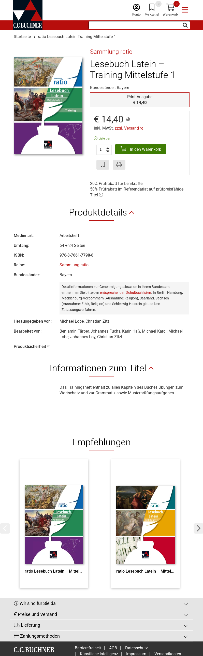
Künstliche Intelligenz (99, 626)
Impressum (136, 626)
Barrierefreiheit (88, 620)
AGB (113, 620)
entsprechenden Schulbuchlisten (125, 293)
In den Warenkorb (140, 149)
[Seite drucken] (119, 165)
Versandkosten (167, 626)
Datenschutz (136, 620)
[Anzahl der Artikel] (104, 150)
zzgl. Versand (127, 128)
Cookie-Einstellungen (121, 632)
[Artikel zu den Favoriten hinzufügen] (102, 165)
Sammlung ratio (74, 264)
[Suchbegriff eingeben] (139, 25)
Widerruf (87, 632)
